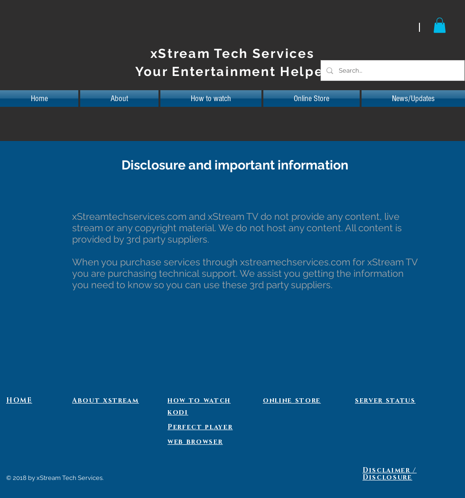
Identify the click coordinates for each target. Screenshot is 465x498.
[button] (439, 25)
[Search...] (392, 70)
